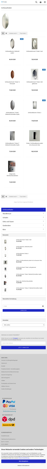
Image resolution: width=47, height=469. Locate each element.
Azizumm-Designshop (6, 374)
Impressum (4, 363)
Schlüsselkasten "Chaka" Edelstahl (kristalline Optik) (12, 113)
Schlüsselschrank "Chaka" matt (34, 51)
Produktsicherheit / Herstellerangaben (10, 369)
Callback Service (5, 386)
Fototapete (15, 338)
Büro (4, 229)
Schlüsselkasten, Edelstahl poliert (12, 52)
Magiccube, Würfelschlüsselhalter (12, 174)
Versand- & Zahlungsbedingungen (9, 360)
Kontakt (3, 366)
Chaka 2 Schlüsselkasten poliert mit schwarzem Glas (34, 144)
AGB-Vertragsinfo (5, 377)
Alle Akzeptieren (23, 461)
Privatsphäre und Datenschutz (8, 383)
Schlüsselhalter (8, 210)
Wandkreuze (7, 213)
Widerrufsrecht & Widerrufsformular (10, 371)
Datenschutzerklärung (23, 458)
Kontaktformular (5, 435)
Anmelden (23, 310)
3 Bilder (3, 380)
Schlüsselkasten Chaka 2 (34, 112)
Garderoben (7, 225)
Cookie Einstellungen (6, 389)
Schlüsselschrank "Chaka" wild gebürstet (35, 82)
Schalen (5, 217)
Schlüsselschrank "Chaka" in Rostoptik (12, 82)
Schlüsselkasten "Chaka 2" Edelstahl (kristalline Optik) (12, 144)
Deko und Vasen (8, 221)
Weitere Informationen (23, 465)
